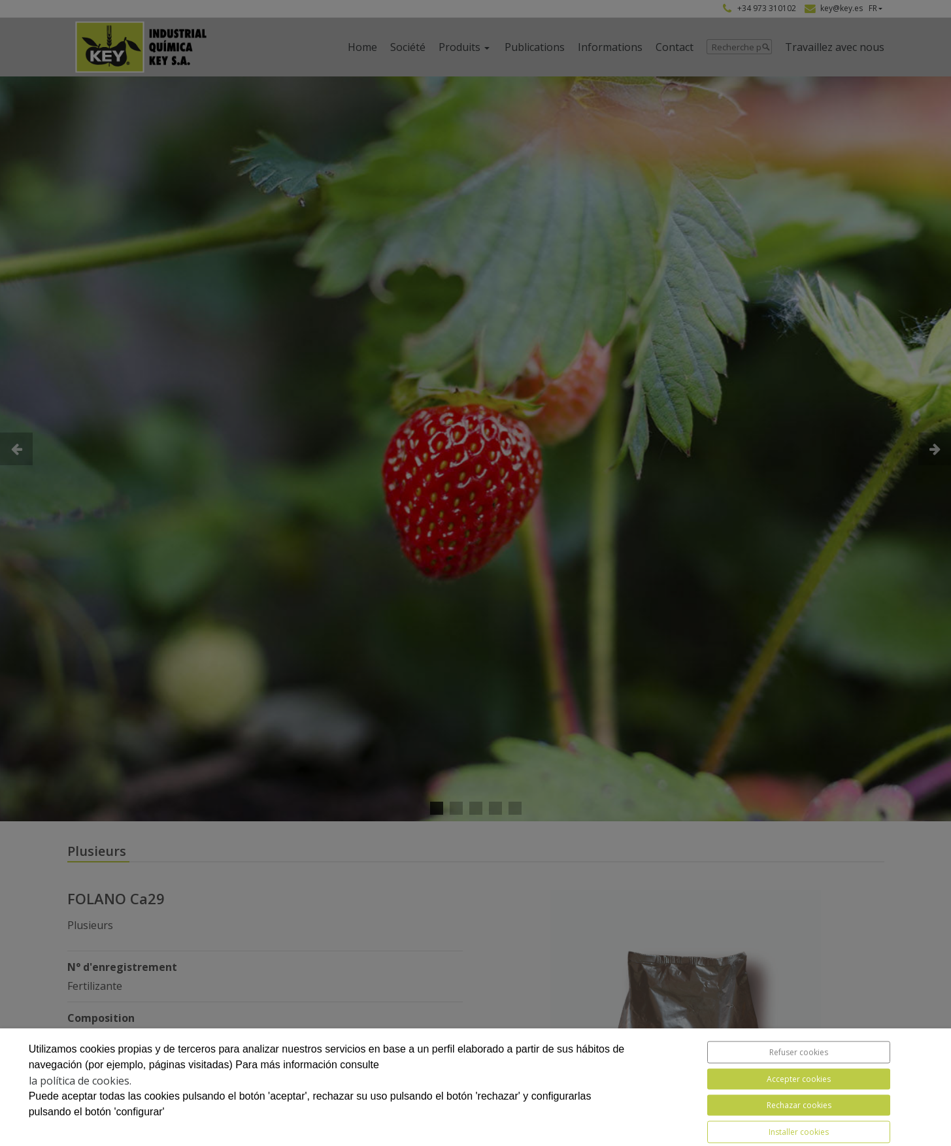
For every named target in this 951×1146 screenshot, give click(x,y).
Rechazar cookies (799, 1105)
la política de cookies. (80, 1080)
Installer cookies (799, 1132)
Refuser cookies (798, 1052)
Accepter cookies (799, 1079)
